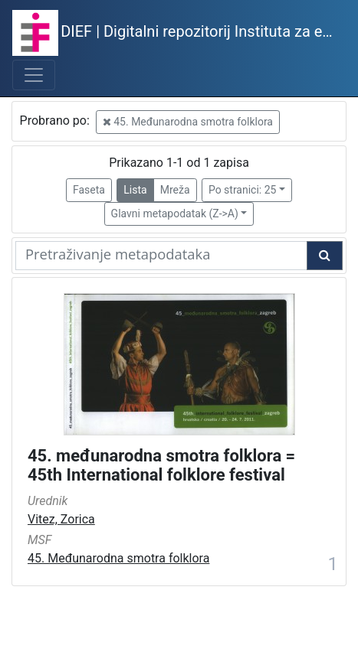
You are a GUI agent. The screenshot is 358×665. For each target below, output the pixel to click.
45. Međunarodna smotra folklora (188, 122)
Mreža (175, 190)
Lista (134, 190)
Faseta (89, 190)
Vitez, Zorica (61, 519)
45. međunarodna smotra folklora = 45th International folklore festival (161, 465)
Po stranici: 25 (243, 190)
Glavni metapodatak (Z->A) (174, 213)
